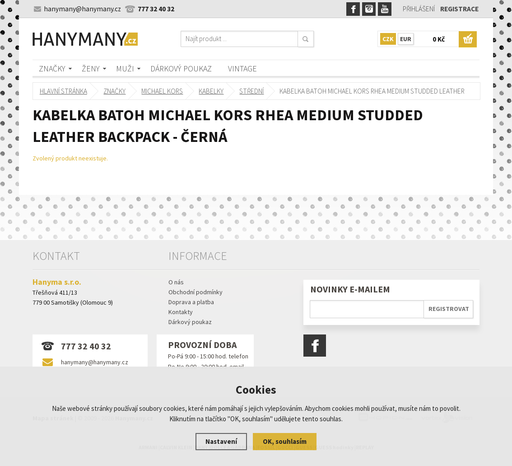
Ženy (91, 68)
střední (252, 91)
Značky (52, 68)
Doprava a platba (191, 302)
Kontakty (180, 312)
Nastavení (221, 441)
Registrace (459, 9)
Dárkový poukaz (181, 68)
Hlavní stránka (63, 91)
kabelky (211, 91)
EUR (405, 39)
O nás (176, 282)
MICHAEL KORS (162, 91)
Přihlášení (419, 9)
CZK (388, 39)
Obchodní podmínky (195, 292)
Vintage (242, 68)
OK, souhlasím (285, 441)
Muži (125, 68)
